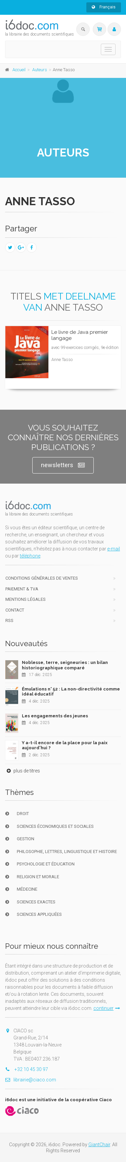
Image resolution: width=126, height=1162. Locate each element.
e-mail (113, 548)
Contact (14, 610)
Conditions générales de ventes (41, 578)
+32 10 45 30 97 (26, 1069)
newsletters (63, 465)
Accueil (19, 69)
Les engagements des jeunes (55, 715)
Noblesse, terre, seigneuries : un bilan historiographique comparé (65, 665)
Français (104, 7)
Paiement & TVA (21, 588)
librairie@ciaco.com (30, 1079)
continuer (106, 1008)
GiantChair (99, 1144)
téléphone (30, 555)
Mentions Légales (25, 599)
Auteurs (39, 69)
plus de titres (22, 770)
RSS (9, 620)
